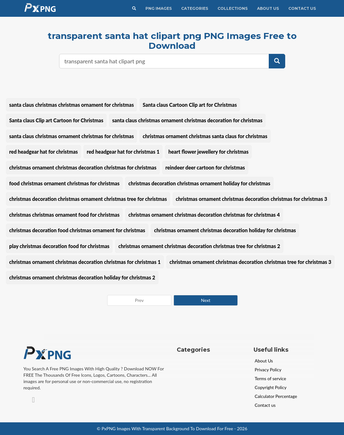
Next (205, 300)
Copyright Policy (271, 387)
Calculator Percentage (276, 396)
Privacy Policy (268, 369)
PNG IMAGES (158, 8)
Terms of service (270, 378)
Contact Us (302, 8)
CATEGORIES (194, 8)
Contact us (265, 405)
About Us (268, 8)
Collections (233, 8)
